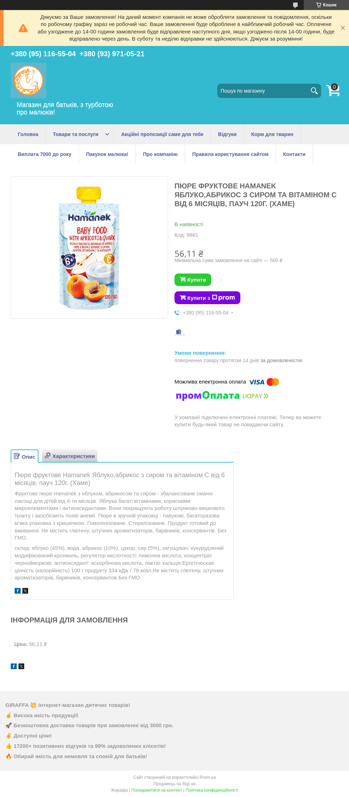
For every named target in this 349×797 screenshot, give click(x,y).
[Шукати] (314, 91)
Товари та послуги (76, 134)
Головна (28, 134)
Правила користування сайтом (230, 154)
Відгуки (227, 134)
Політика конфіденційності (212, 790)
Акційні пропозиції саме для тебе (162, 134)
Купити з (211, 298)
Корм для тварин (272, 134)
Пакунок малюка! (107, 154)
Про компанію (160, 154)
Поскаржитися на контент (156, 790)
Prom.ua (208, 777)
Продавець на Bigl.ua (174, 783)
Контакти (294, 154)
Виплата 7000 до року (45, 154)
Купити (196, 280)
